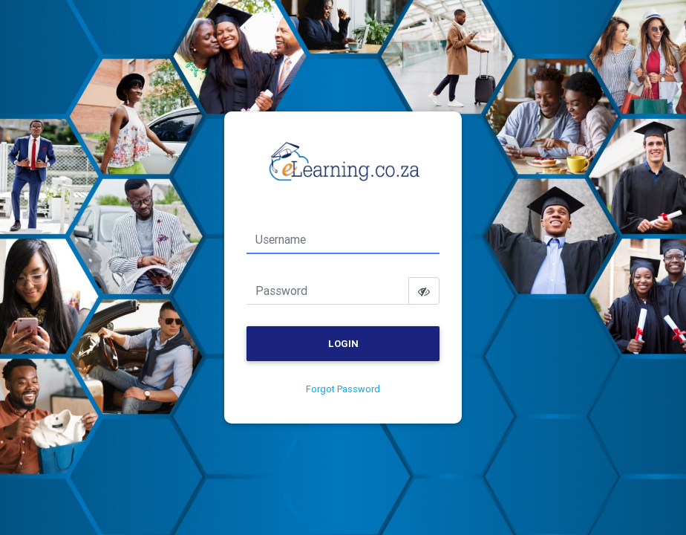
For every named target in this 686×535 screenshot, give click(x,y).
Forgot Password (343, 389)
